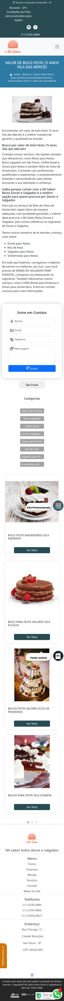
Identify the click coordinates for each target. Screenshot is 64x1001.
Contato (32, 886)
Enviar (33, 368)
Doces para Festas (32, 441)
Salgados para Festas (33, 456)
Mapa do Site (32, 891)
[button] (28, 822)
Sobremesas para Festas (33, 464)
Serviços (32, 880)
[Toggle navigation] (57, 46)
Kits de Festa (32, 449)
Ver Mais (31, 550)
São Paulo (32, 385)
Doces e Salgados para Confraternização (33, 433)
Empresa (32, 869)
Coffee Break (32, 426)
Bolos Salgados (32, 418)
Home (32, 864)
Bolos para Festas (32, 411)
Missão (32, 875)
